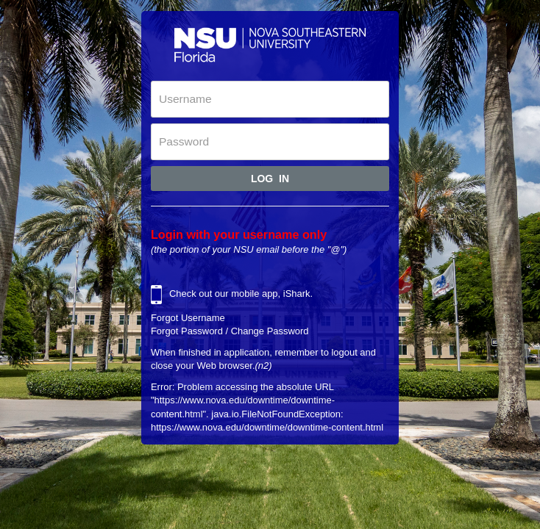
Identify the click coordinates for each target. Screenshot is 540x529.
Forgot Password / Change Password (230, 331)
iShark (296, 293)
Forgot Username (188, 317)
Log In (270, 178)
